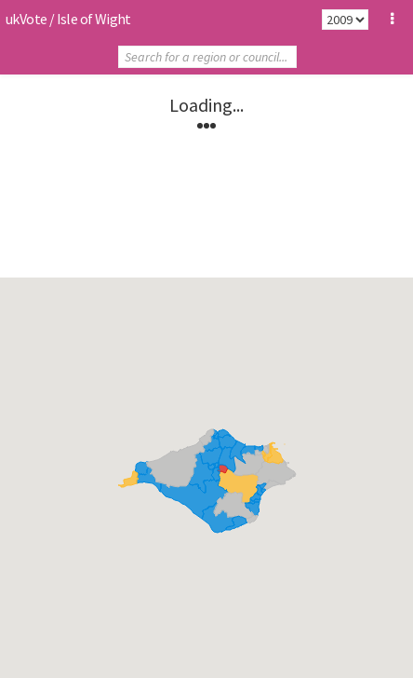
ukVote (26, 18)
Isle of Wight (94, 18)
